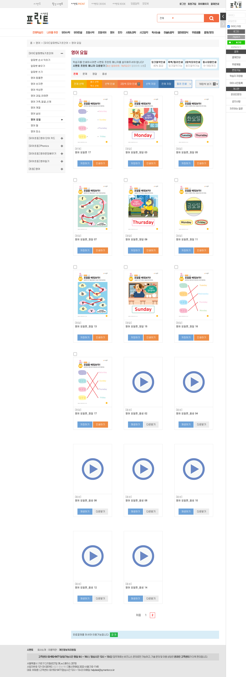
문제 (85, 73)
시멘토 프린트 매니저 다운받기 (89, 65)
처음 (138, 615)
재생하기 (135, 424)
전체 (75, 73)
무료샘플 (196, 32)
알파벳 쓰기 (37, 72)
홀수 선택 (94, 82)
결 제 (113, 634)
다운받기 (151, 424)
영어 (38, 42)
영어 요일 (36, 119)
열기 (223, 16)
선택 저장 (151, 83)
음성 (104, 73)
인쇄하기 (100, 163)
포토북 (145, 3)
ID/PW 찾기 (236, 47)
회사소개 (41, 649)
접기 (223, 24)
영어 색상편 (37, 89)
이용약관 (52, 649)
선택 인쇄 (110, 83)
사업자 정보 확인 (59, 666)
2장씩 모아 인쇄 (130, 84)
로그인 (183, 3)
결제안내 (215, 3)
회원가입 (192, 3)
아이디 (231, 15)
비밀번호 (232, 21)
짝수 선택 (94, 86)
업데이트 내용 (138, 66)
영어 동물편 (37, 77)
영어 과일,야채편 (39, 95)
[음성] (128, 410)
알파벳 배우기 (38, 66)
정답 (94, 73)
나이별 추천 (52, 32)
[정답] (128, 149)
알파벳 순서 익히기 (40, 60)
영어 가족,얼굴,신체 (41, 101)
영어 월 (34, 125)
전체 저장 (166, 83)
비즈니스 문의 (130, 656)
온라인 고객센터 (181, 656)
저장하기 (85, 163)
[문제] (78, 149)
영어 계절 (36, 107)
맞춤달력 (135, 3)
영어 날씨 (36, 113)
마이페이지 (203, 3)
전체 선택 (79, 83)
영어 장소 (36, 131)
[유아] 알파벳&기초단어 (56, 42)
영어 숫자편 (37, 83)
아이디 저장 (234, 26)
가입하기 (236, 37)
